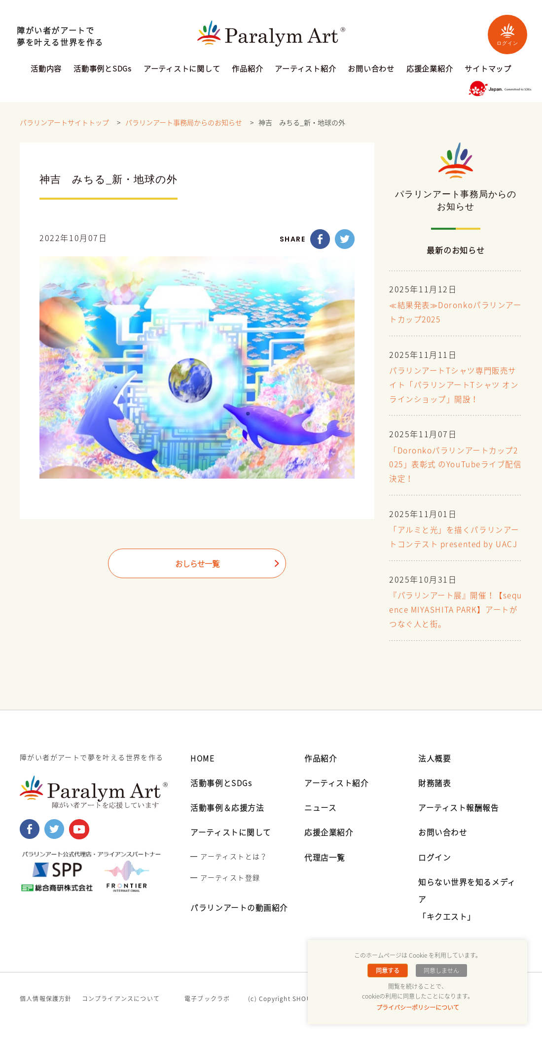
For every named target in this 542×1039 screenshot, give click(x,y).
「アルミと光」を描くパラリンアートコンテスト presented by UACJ (454, 544)
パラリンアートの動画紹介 (242, 921)
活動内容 (46, 69)
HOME (203, 772)
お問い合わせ (371, 69)
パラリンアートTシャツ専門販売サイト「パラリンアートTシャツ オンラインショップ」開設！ (452, 385)
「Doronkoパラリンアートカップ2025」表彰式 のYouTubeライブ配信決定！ (455, 465)
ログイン (507, 34)
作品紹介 (247, 69)
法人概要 (435, 772)
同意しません (441, 970)
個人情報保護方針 (46, 1012)
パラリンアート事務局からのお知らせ (183, 123)
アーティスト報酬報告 (461, 821)
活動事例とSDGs (102, 69)
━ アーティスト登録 (225, 891)
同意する (388, 970)
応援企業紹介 (429, 69)
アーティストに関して (182, 69)
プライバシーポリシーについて (417, 1007)
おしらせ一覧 (197, 564)
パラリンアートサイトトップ (64, 123)
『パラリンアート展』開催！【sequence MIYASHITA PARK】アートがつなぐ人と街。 (454, 624)
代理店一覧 (326, 871)
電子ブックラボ (207, 1012)
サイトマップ (488, 69)
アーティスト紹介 (305, 69)
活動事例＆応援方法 (229, 821)
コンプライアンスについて (121, 1012)
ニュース (321, 821)
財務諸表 (435, 796)
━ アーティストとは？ (228, 870)
